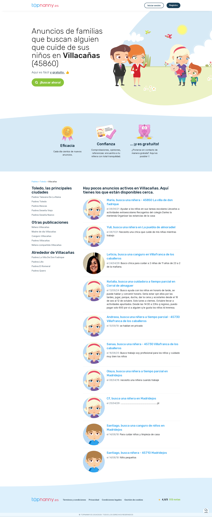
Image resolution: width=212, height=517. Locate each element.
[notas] (164, 499)
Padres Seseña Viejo (42, 210)
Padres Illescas (39, 206)
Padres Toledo (39, 201)
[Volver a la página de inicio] (45, 5)
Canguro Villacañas (41, 236)
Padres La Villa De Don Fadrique (48, 257)
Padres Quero (39, 270)
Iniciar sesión (154, 5)
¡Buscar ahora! (48, 82)
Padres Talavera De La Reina (46, 197)
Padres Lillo (38, 261)
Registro (173, 5)
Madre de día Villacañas (44, 231)
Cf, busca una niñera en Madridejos (131, 398)
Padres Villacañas (41, 240)
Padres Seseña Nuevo (43, 215)
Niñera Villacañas (40, 227)
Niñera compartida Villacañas (46, 245)
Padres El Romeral (41, 266)
